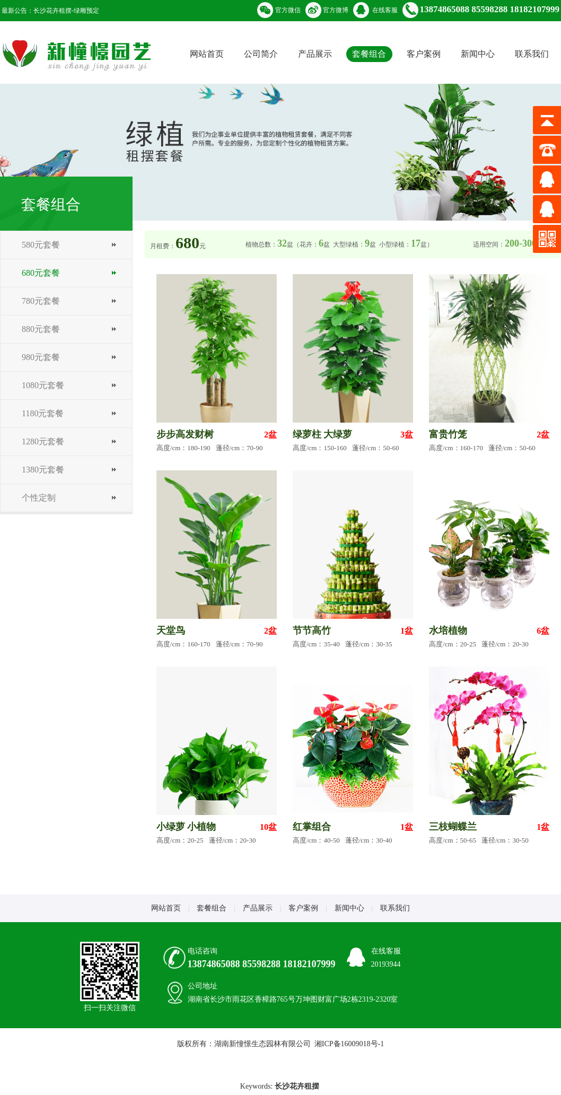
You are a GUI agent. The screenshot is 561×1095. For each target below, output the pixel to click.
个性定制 (39, 497)
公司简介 (261, 53)
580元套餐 (41, 244)
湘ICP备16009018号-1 (349, 1044)
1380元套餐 (43, 469)
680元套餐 (41, 272)
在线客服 (385, 10)
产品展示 (315, 53)
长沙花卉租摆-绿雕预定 (66, 10)
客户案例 (424, 53)
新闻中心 (478, 53)
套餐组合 (369, 53)
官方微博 (335, 10)
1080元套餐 (43, 385)
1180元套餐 (43, 413)
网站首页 (207, 53)
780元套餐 (41, 300)
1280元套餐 (43, 441)
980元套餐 (41, 357)
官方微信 (288, 10)
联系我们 (532, 53)
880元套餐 (41, 329)
